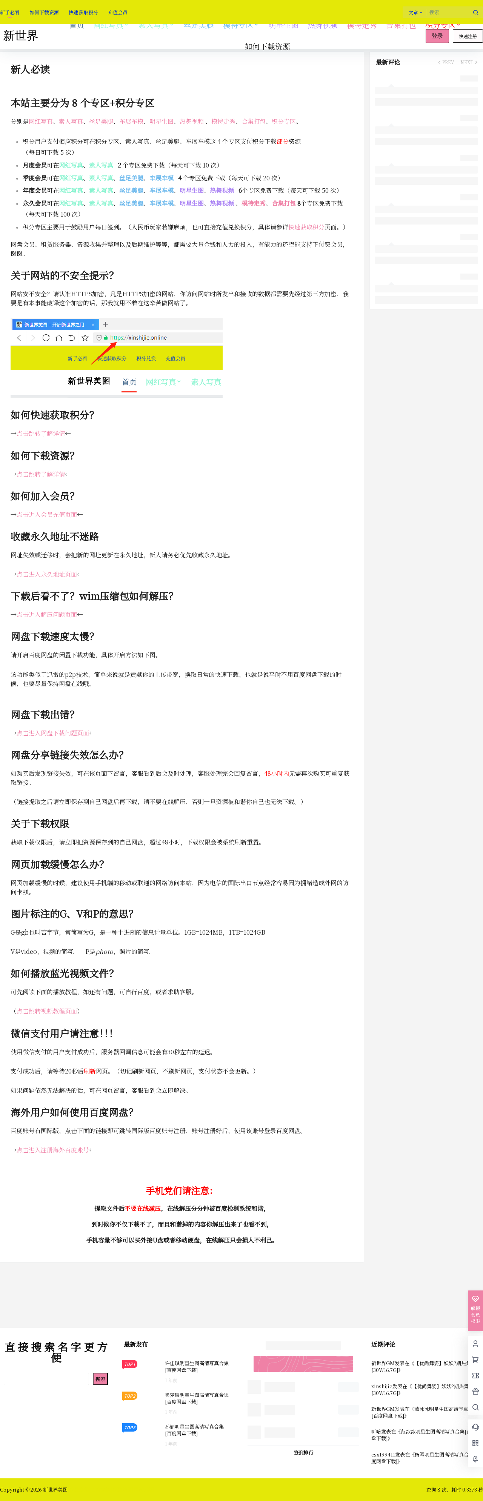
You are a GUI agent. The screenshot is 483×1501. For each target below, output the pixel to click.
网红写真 (111, 24)
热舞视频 (192, 121)
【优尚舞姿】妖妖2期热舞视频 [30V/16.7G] (426, 1366)
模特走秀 (223, 121)
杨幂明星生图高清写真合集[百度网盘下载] (425, 1458)
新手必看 (10, 12)
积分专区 (443, 24)
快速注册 (468, 36)
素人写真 (156, 24)
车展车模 (131, 121)
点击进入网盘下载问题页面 (53, 733)
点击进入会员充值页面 (47, 514)
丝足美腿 (101, 121)
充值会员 (118, 12)
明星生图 (161, 121)
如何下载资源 (44, 12)
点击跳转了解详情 (41, 433)
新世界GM (383, 1363)
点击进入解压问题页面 (47, 614)
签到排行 (303, 1452)
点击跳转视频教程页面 (47, 1011)
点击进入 (29, 1150)
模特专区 (241, 24)
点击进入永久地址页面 (47, 574)
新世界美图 (55, 1489)
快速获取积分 (83, 12)
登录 (437, 36)
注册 (47, 1150)
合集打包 (254, 121)
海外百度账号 (71, 1150)
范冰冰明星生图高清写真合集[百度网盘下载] (424, 1412)
